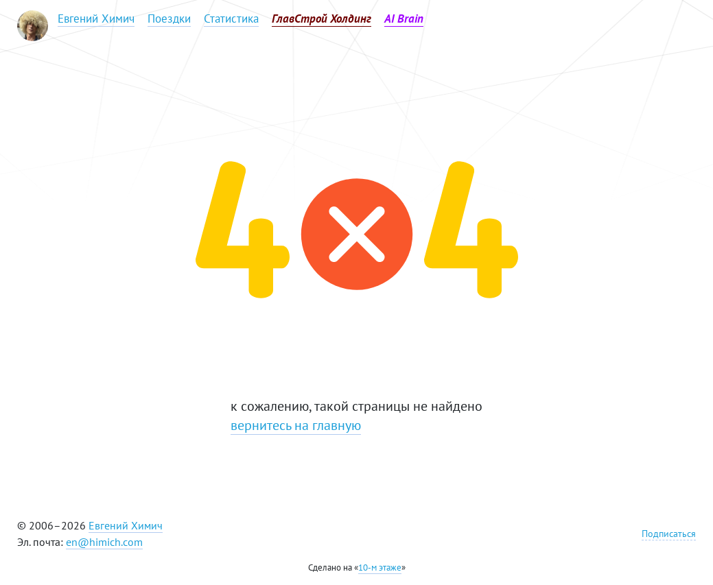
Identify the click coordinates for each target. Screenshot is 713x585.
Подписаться (669, 533)
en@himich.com (104, 542)
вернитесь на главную (296, 425)
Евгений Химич (126, 525)
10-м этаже (379, 567)
